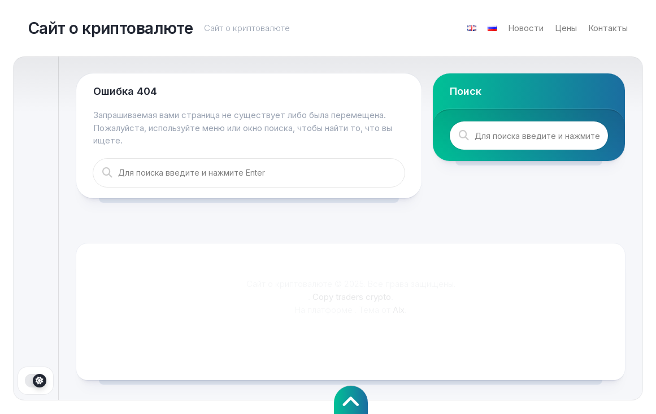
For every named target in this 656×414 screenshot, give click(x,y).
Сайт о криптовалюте (110, 28)
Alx (399, 309)
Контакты (608, 28)
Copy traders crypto (351, 296)
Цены (566, 28)
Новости (526, 28)
